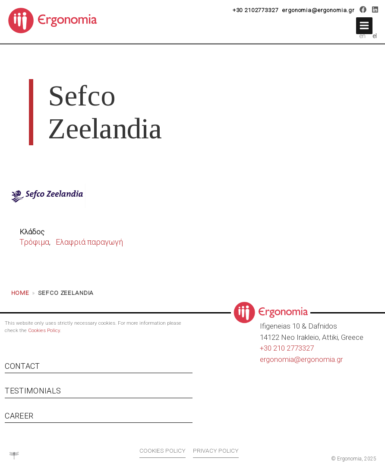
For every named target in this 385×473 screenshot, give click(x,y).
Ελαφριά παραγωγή (89, 241)
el (375, 35)
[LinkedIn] (375, 10)
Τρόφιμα (34, 241)
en (363, 35)
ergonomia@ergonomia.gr (318, 10)
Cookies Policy (44, 330)
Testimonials (33, 390)
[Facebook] (363, 10)
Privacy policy (216, 450)
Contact (22, 366)
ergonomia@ (280, 359)
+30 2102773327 (255, 10)
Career (19, 415)
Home (20, 292)
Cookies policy (162, 450)
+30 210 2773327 (287, 348)
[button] (364, 25)
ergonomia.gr (322, 359)
